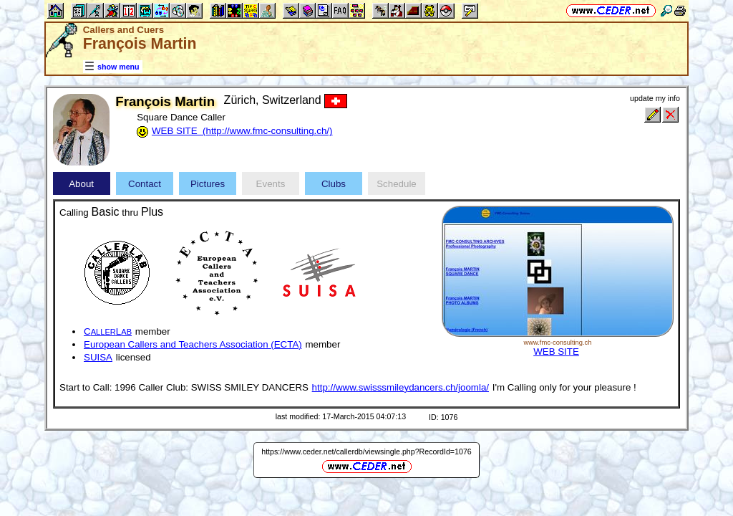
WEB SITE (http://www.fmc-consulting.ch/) (242, 130)
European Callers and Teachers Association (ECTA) (193, 344)
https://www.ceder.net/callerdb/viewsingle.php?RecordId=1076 (366, 451)
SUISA (98, 357)
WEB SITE (556, 351)
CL (108, 331)
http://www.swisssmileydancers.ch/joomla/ (400, 387)
